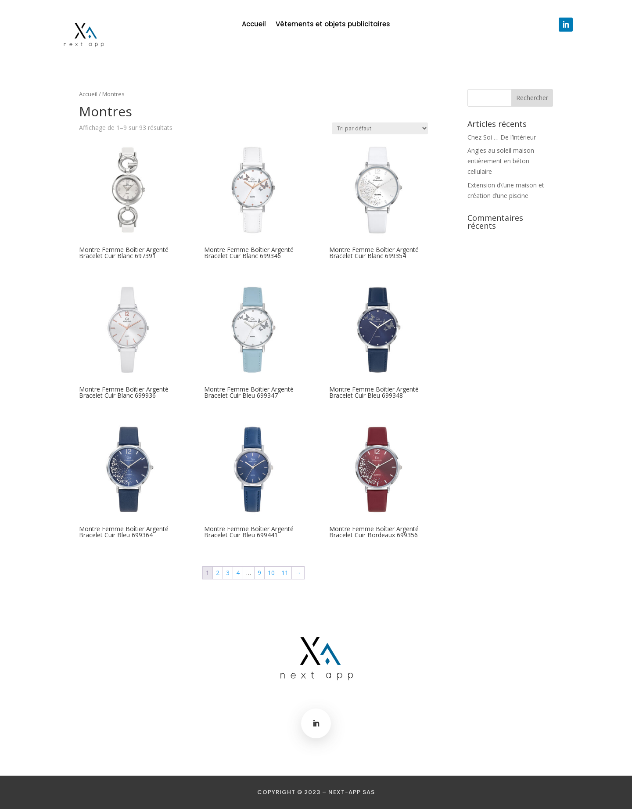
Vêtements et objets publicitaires (333, 25)
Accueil (254, 25)
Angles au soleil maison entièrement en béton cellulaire (500, 161)
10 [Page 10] (271, 572)
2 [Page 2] (217, 572)
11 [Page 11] (284, 572)
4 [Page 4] (238, 572)
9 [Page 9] (259, 572)
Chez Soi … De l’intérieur (501, 137)
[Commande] (380, 128)
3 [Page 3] (228, 572)
